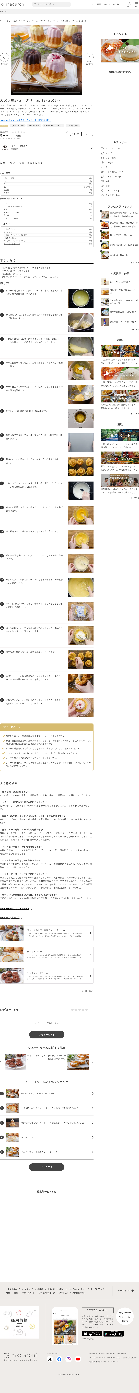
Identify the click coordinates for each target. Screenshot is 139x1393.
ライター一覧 (100, 1354)
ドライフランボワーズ (12, 244)
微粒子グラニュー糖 (11, 212)
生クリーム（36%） (11, 218)
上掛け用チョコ (9, 229)
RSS (108, 1357)
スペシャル (63, 1293)
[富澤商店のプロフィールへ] (47, 147)
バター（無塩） (9, 178)
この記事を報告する (88, 991)
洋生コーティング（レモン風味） (16, 235)
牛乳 (5, 184)
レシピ (27, 1289)
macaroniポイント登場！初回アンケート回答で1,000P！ (25, 120)
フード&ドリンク (97, 1289)
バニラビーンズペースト (13, 206)
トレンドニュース (13, 1289)
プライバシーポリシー (111, 1362)
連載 (16, 1293)
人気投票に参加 (79, 1293)
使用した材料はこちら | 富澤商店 (14, 909)
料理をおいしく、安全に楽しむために (124, 1358)
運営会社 (92, 1362)
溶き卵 (6, 193)
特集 (8, 1293)
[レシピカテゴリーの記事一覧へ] (4, 125)
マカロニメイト (28, 1293)
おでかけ (51, 1289)
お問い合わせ (121, 1354)
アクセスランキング (47, 1293)
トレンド (106, 4)
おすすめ (116, 4)
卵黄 (5, 209)
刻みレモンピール (10, 238)
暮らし (62, 1289)
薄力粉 (6, 190)
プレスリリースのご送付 (97, 1358)
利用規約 (99, 1362)
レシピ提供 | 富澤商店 (9, 918)
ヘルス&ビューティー (77, 1289)
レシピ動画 (96, 4)
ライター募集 (110, 1354)
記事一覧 (92, 1354)
